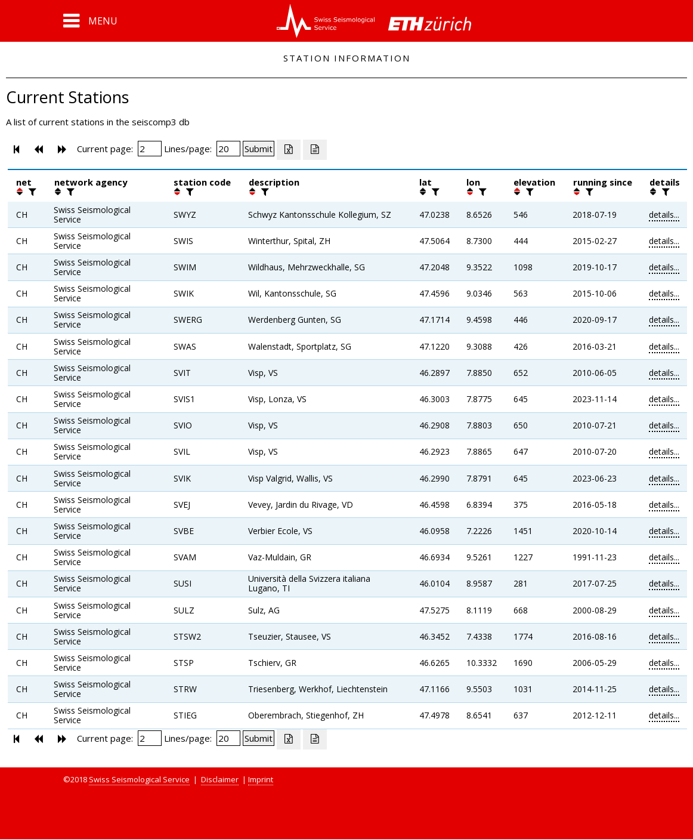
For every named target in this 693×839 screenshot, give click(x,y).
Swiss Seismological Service (139, 779)
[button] (90, 21)
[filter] (31, 192)
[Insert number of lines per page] (228, 148)
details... (664, 214)
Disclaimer (220, 779)
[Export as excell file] (289, 150)
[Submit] (258, 148)
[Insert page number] (150, 148)
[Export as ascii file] (315, 150)
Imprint (260, 779)
